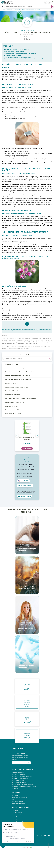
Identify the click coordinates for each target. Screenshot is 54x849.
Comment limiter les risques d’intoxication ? (18, 57)
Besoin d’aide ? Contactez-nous (20, 797)
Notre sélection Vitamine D (18, 774)
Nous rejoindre (15, 816)
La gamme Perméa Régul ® (19, 782)
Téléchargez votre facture (18, 803)
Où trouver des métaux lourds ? (14, 51)
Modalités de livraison (17, 801)
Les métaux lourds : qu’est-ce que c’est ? (17, 49)
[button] (3, 846)
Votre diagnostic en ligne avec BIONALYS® (22, 821)
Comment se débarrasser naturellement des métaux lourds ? (24, 59)
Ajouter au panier (27, 448)
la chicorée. (16, 298)
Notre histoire (15, 810)
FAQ (13, 799)
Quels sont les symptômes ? (13, 55)
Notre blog (14, 819)
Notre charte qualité (17, 812)
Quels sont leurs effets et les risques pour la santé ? (21, 53)
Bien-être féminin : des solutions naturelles (22, 784)
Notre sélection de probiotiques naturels (22, 776)
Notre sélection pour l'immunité (20, 778)
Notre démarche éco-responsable (20, 814)
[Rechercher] (29, 6)
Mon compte (15, 795)
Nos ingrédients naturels (18, 780)
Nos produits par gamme (18, 772)
